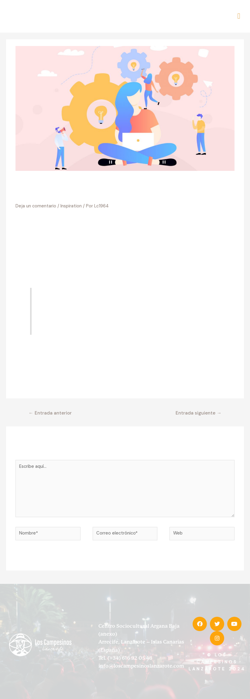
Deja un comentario (35, 200)
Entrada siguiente (198, 406)
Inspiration (71, 200)
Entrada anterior (50, 406)
